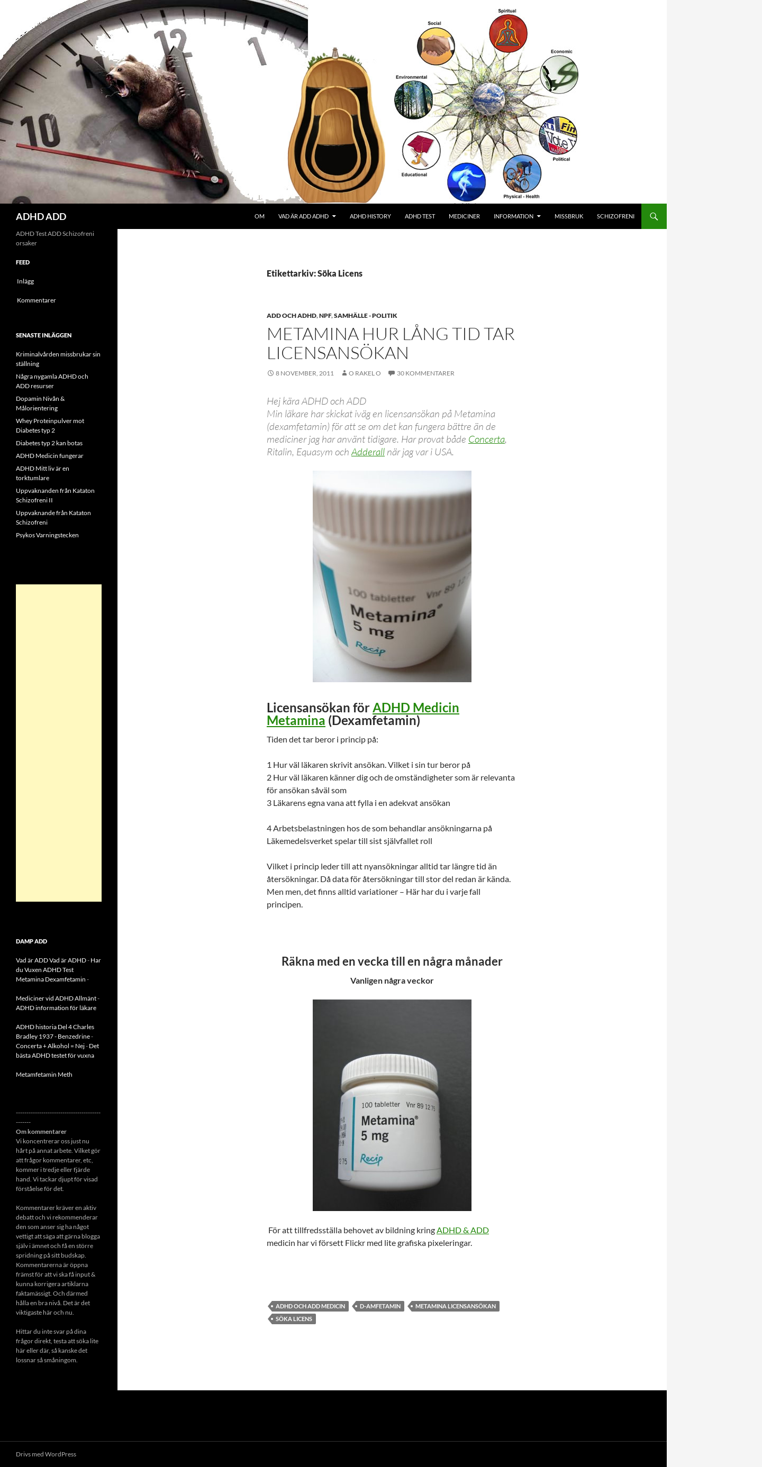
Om (260, 216)
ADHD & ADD (463, 1230)
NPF (325, 315)
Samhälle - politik (365, 315)
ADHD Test (420, 216)
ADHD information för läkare (56, 1008)
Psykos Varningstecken (47, 535)
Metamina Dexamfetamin (51, 979)
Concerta (486, 439)
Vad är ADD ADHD (303, 216)
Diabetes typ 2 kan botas (49, 443)
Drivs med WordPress (46, 1454)
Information (513, 216)
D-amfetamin (380, 1306)
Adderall (368, 451)
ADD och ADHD (291, 315)
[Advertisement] (59, 743)
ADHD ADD (41, 216)
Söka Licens (294, 1318)
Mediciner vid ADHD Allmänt (56, 998)
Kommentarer (36, 300)
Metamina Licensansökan (455, 1306)
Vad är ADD (32, 960)
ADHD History (370, 216)
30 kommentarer (426, 373)
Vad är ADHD (67, 960)
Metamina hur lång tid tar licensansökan (391, 343)
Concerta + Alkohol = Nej (50, 1046)
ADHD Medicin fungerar (50, 456)
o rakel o (365, 373)
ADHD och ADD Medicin (310, 1306)
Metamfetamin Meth (44, 1074)
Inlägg (25, 281)
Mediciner (464, 216)
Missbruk (569, 216)
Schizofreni (615, 216)
